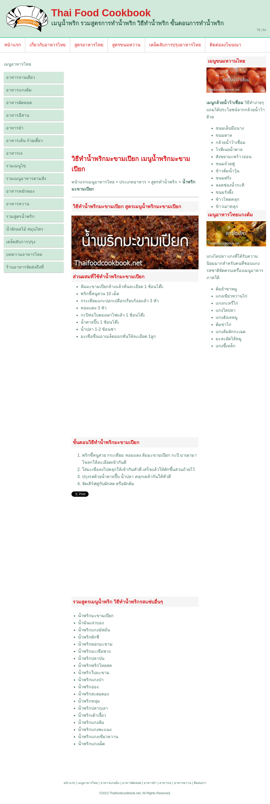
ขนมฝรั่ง (223, 178)
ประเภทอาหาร (132, 182)
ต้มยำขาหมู (226, 289)
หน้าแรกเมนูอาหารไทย (92, 182)
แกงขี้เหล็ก (225, 346)
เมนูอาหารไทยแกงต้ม (230, 214)
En (264, 30)
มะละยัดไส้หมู (229, 339)
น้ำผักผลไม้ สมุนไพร (24, 229)
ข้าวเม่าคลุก (227, 206)
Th (258, 30)
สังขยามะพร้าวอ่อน (234, 156)
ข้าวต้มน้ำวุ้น (227, 171)
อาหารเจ (14, 153)
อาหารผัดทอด (19, 102)
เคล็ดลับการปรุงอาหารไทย (175, 44)
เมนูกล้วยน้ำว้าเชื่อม (224, 102)
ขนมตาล (224, 135)
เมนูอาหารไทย (88, 783)
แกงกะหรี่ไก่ (227, 303)
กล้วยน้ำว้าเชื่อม (230, 142)
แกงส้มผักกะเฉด (230, 331)
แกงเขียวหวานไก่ (231, 296)
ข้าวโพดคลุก (227, 199)
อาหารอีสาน (17, 115)
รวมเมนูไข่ (16, 166)
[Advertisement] (135, 105)
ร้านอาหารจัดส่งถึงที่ (25, 267)
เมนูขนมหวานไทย (226, 61)
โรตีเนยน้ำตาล (229, 149)
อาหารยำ (14, 128)
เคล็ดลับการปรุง (20, 242)
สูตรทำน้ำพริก (164, 182)
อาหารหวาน (17, 204)
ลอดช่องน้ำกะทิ (230, 185)
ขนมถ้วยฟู (225, 164)
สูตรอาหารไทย (88, 44)
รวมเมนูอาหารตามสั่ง (26, 178)
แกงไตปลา (216, 256)
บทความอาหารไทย (24, 254)
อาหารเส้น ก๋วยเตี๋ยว (24, 140)
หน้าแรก (12, 44)
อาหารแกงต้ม (19, 90)
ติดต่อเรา (200, 783)
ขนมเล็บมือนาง (230, 128)
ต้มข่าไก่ (223, 324)
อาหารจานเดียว (20, 77)
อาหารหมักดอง (20, 191)
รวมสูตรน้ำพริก (20, 216)
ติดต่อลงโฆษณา (225, 44)
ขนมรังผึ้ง (224, 192)
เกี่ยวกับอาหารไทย (48, 44)
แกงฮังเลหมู (227, 317)
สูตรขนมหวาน (126, 44)
